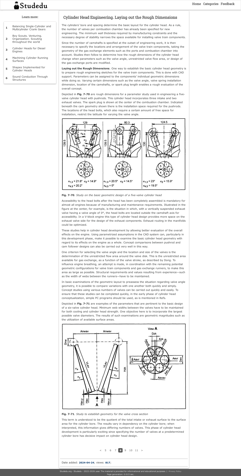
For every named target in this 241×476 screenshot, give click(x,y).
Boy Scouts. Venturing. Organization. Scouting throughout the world (27, 38)
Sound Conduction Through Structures (30, 78)
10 (130, 450)
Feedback (228, 4)
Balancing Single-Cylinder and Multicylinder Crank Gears (31, 28)
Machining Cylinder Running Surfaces (30, 59)
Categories (210, 4)
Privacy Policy (175, 471)
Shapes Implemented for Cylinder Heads (28, 69)
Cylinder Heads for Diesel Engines (28, 50)
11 (136, 450)
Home (196, 4)
